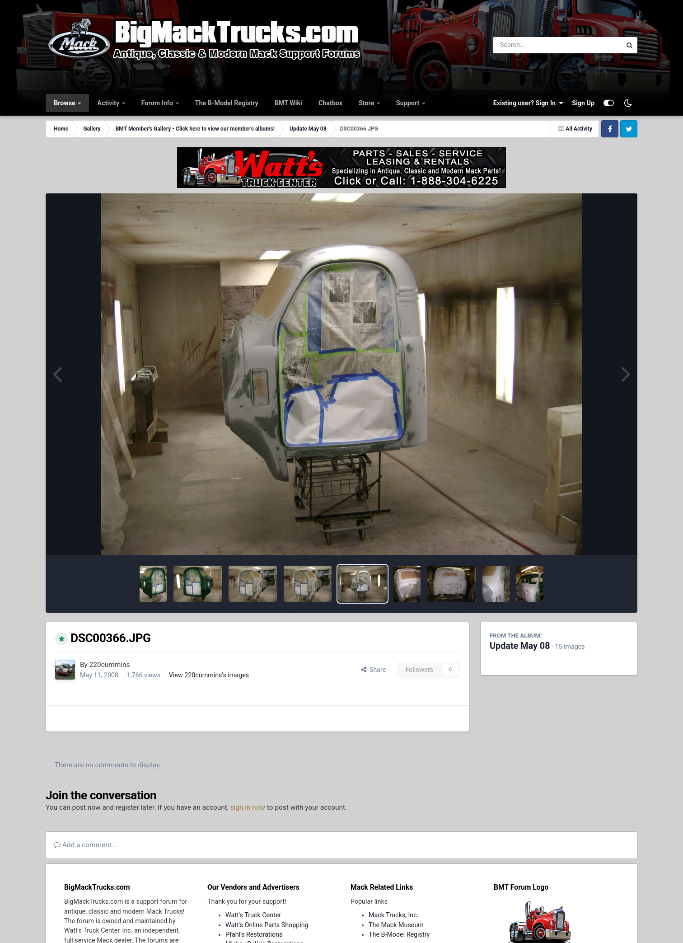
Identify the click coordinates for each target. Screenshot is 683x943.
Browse (65, 103)
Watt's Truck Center (253, 915)
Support (408, 103)
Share (373, 669)
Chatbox (330, 103)
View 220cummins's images (209, 675)
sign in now (248, 807)
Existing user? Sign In (528, 103)
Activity (109, 103)
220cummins (109, 665)
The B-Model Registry (226, 103)
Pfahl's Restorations (253, 934)
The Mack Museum (396, 925)
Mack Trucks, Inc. (394, 915)
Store (367, 103)
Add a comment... (85, 845)
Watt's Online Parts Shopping (267, 925)
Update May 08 (520, 646)
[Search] (532, 45)
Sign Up (583, 103)
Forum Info (158, 103)
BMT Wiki (288, 103)
